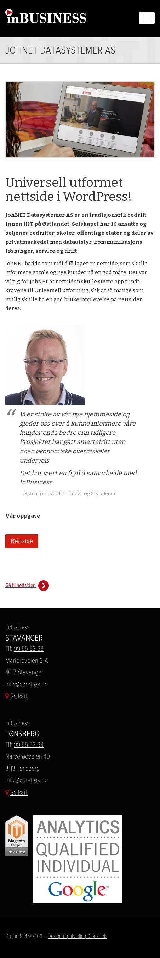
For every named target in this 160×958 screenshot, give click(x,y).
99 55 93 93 (29, 648)
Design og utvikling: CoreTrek (77, 936)
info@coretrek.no (26, 684)
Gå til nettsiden (27, 585)
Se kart (19, 696)
